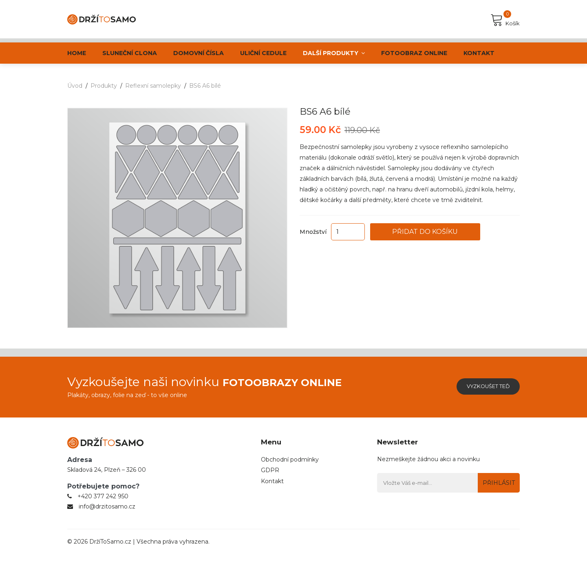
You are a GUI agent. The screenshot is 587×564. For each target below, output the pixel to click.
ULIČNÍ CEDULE (263, 53)
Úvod (74, 85)
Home (76, 53)
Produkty (103, 85)
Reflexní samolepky (153, 85)
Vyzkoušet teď (481, 386)
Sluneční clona (129, 53)
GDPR (270, 472)
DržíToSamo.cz (110, 551)
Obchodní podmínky (290, 460)
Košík (505, 20)
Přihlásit (496, 482)
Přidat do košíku (449, 231)
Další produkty (334, 53)
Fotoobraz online (414, 53)
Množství (313, 231)
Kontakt (478, 53)
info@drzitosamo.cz (107, 516)
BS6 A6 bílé (205, 85)
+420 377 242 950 (102, 506)
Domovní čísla (198, 53)
